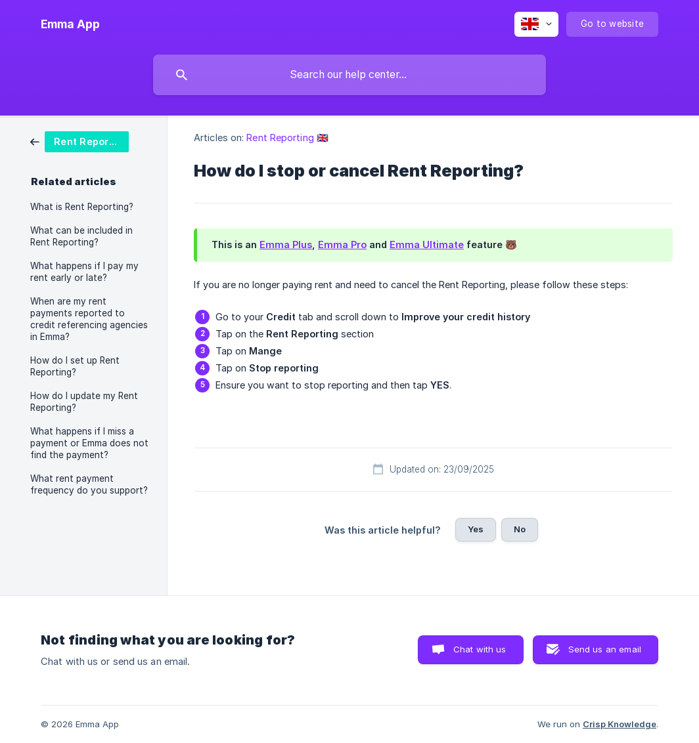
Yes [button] (476, 529)
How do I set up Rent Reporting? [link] (75, 366)
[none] (70, 24)
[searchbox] (349, 74)
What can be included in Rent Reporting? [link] (81, 236)
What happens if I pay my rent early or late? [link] (84, 272)
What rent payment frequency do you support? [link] (89, 484)
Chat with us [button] (480, 649)
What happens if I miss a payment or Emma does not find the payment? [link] (89, 443)
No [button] (520, 529)
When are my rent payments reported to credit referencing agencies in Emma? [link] (89, 319)
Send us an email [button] (604, 649)
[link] (79, 141)
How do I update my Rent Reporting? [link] (84, 402)
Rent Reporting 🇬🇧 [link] (287, 137)
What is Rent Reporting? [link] (81, 207)
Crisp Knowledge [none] (619, 724)
